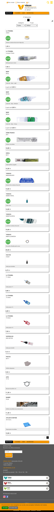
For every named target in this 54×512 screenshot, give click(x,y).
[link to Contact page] (20, 2)
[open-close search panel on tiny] (48, 2)
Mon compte (11, 2)
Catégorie (21, 23)
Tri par (32, 23)
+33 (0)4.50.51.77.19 (9, 467)
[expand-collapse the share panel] (52, 21)
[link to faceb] (7, 496)
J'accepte (5, 507)
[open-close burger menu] (51, 2)
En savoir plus (13, 507)
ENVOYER (8, 455)
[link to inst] (4, 496)
